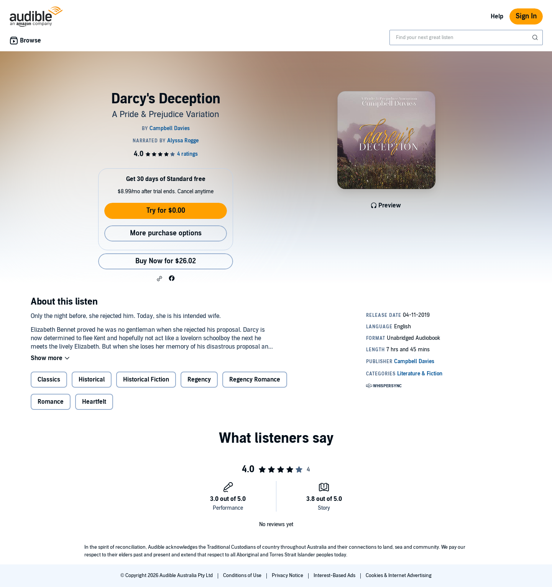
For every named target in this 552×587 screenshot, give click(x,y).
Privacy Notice (288, 575)
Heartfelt (94, 402)
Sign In (526, 16)
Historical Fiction (146, 379)
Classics (49, 379)
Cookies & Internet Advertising (399, 575)
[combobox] (466, 37)
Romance (51, 402)
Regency (199, 379)
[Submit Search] (536, 37)
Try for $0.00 (165, 211)
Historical (92, 379)
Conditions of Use (243, 575)
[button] (159, 279)
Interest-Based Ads (335, 575)
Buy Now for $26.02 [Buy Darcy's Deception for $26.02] (165, 261)
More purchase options (166, 233)
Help (497, 16)
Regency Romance (254, 379)
